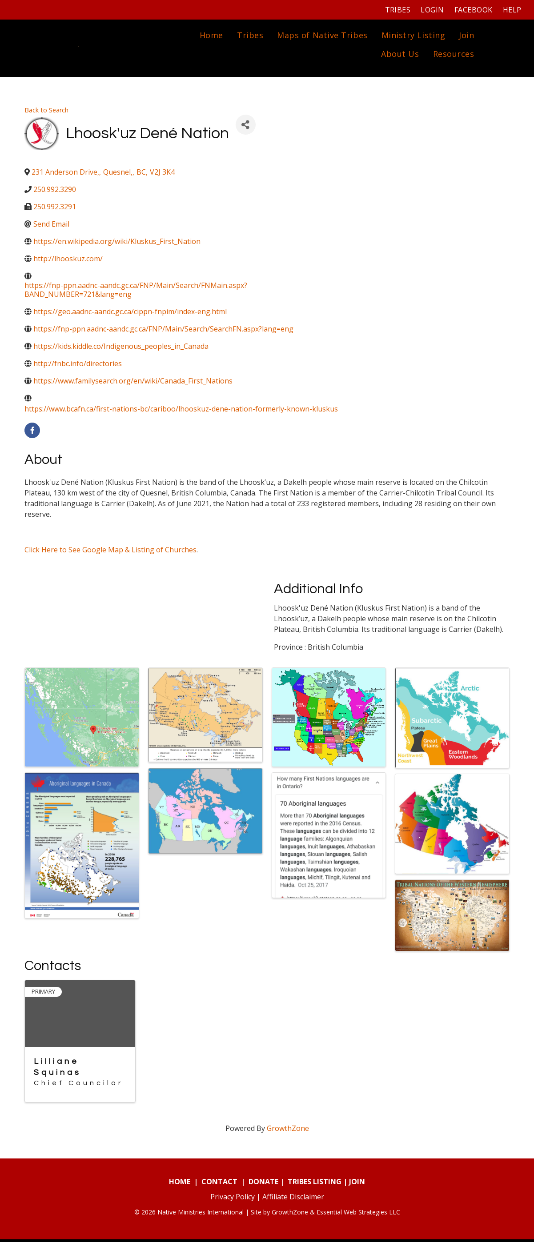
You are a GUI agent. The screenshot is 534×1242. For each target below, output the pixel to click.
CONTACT (219, 1184)
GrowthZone (288, 1131)
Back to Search (46, 112)
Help (511, 10)
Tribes (397, 10)
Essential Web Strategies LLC (358, 1214)
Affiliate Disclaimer (293, 1199)
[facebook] (32, 432)
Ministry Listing (412, 36)
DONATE (263, 1184)
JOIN (357, 1184)
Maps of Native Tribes (321, 36)
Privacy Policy (232, 1199)
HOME (179, 1184)
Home (210, 36)
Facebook (472, 10)
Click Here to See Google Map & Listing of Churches (110, 552)
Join (465, 36)
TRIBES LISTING (314, 1184)
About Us (399, 55)
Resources (452, 55)
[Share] (246, 127)
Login (431, 10)
